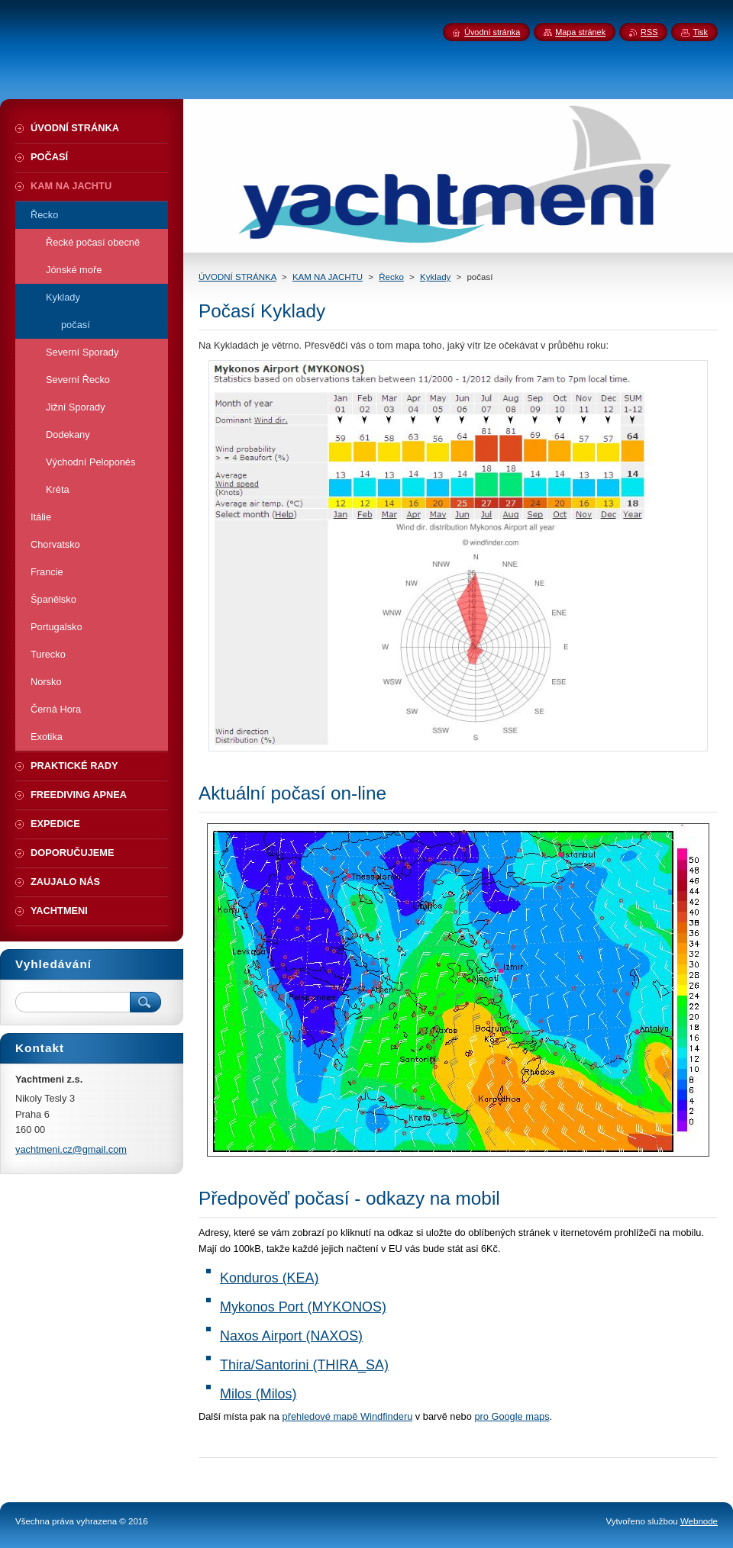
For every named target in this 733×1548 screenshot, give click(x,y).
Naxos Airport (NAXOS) (291, 1336)
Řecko (391, 277)
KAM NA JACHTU (327, 277)
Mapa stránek (580, 32)
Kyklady (435, 277)
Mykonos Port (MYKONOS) (303, 1307)
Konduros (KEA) (269, 1278)
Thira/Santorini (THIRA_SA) (304, 1365)
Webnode (699, 1521)
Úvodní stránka (492, 32)
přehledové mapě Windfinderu (348, 1416)
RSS (649, 32)
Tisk (700, 32)
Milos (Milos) (258, 1394)
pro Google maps (511, 1416)
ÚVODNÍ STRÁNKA (237, 277)
